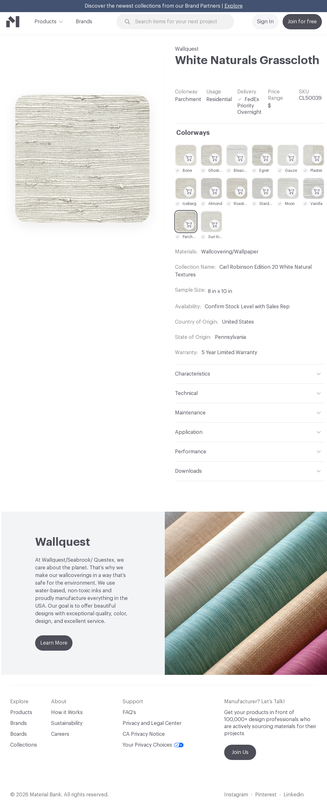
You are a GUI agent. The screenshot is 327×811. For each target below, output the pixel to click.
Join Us (240, 752)
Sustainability (66, 723)
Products (45, 21)
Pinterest (266, 794)
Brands (84, 21)
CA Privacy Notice (144, 734)
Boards (18, 734)
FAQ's (129, 712)
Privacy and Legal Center (152, 723)
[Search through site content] (179, 22)
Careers (60, 734)
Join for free (302, 21)
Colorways (193, 133)
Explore (233, 6)
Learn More (53, 643)
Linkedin (294, 794)
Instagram (236, 794)
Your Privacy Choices (153, 745)
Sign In (265, 21)
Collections (23, 745)
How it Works (67, 712)
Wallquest (187, 49)
